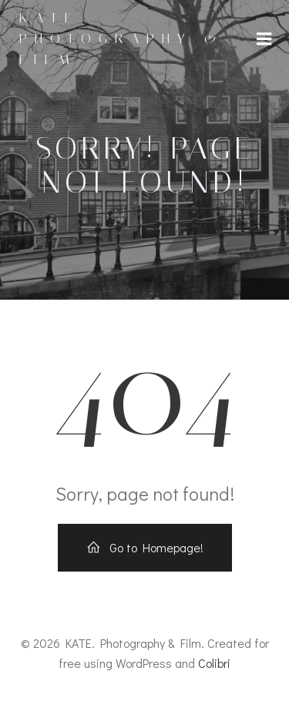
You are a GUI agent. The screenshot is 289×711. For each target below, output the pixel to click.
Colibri (214, 663)
